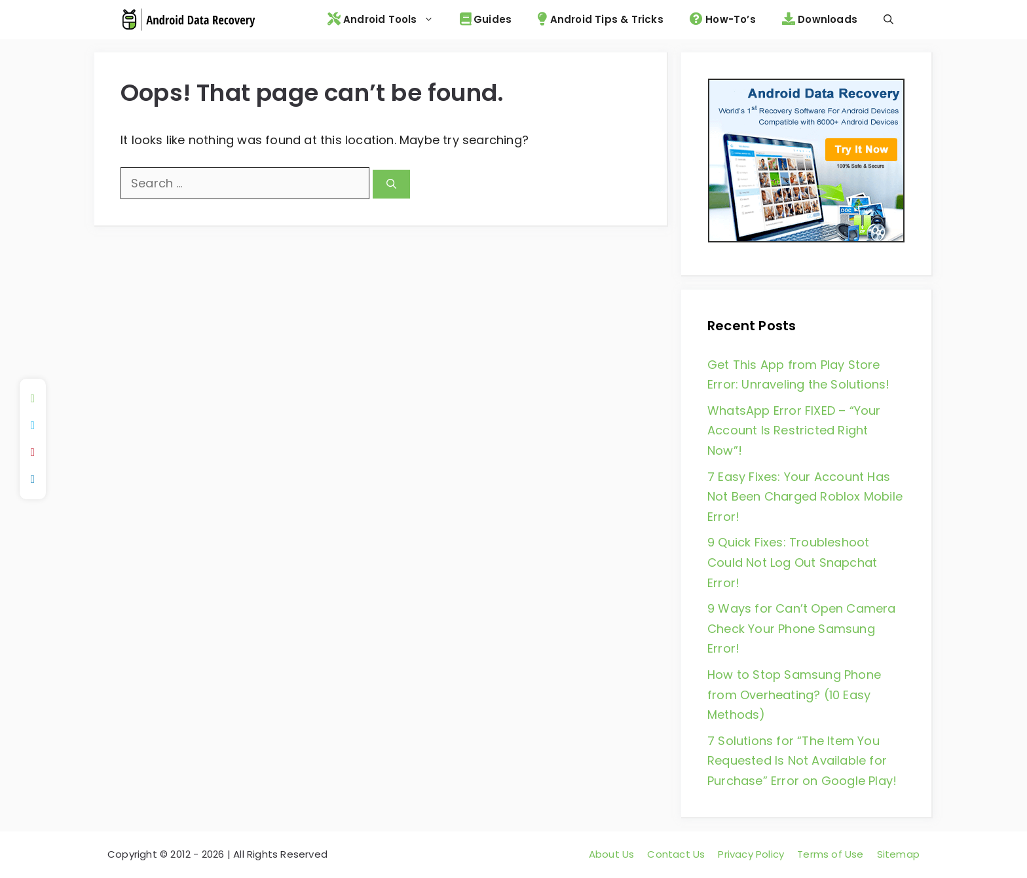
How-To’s (723, 19)
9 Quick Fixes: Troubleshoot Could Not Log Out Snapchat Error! (792, 562)
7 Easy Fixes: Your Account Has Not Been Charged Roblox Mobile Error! (805, 496)
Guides (486, 19)
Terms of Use (830, 854)
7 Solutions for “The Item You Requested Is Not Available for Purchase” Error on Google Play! (802, 761)
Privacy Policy (751, 854)
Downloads (819, 19)
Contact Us (676, 854)
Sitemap (898, 854)
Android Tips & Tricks (600, 19)
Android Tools (387, 19)
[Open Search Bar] (888, 19)
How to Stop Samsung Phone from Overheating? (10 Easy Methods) (794, 694)
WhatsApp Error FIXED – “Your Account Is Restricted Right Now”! (794, 430)
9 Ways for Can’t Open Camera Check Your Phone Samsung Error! (801, 628)
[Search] (391, 184)
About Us (612, 854)
